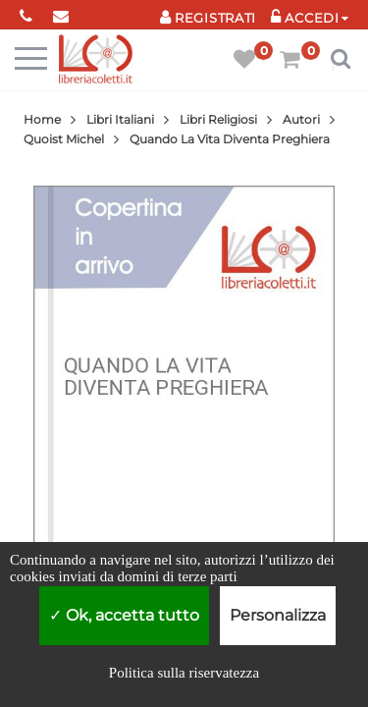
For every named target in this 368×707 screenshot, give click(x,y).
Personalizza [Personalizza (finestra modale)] (278, 615)
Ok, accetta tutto (124, 615)
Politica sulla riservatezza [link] (184, 672)
